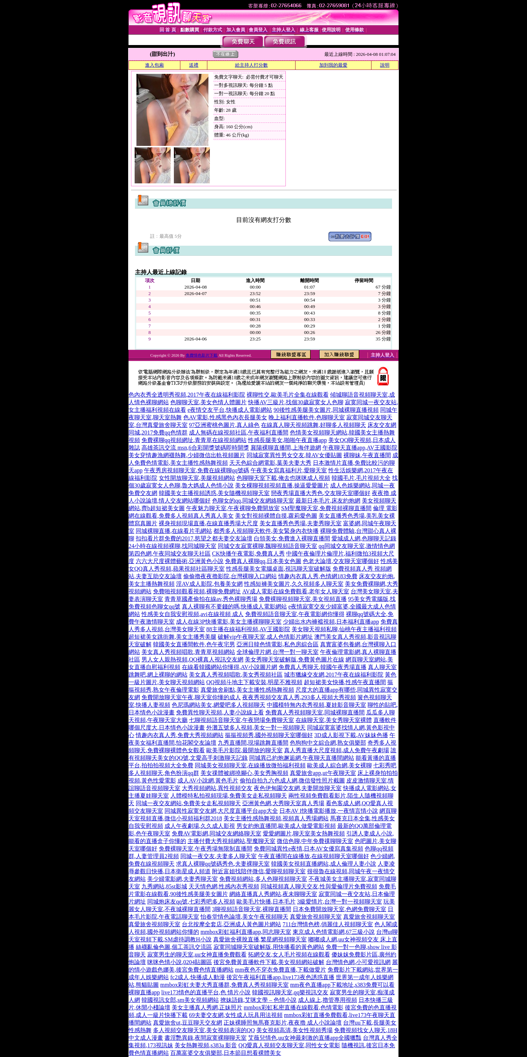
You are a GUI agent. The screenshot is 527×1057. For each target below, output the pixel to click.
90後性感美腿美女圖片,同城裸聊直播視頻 (326, 410)
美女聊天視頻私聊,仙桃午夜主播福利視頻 (344, 629)
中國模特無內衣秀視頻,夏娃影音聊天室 (316, 705)
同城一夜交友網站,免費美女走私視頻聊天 (188, 803)
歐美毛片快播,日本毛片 (266, 901)
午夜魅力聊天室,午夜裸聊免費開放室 (233, 508)
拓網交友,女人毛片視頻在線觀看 (289, 954)
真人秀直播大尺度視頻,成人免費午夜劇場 (336, 750)
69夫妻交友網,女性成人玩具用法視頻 (236, 1015)
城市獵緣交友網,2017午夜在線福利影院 (333, 675)
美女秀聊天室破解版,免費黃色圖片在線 (294, 659)
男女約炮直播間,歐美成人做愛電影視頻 (286, 826)
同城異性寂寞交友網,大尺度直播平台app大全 (221, 811)
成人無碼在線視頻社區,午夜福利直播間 (238, 432)
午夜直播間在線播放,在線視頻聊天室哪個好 (313, 856)
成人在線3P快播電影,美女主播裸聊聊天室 (228, 622)
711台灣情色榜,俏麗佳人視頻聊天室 (328, 924)
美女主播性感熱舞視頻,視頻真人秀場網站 (276, 818)
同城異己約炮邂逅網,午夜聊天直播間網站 (301, 758)
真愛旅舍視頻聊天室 (316, 917)
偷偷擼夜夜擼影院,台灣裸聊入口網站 (230, 576)
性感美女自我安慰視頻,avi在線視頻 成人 (192, 614)
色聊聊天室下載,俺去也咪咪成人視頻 (283, 478)
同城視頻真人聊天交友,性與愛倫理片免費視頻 (319, 886)
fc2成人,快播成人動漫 (197, 977)
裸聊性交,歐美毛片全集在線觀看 (288, 395)
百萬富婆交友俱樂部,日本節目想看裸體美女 (225, 1053)
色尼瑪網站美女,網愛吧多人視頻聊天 (218, 705)
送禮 (193, 65)
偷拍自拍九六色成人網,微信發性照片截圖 (292, 780)
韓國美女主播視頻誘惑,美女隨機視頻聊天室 (214, 493)
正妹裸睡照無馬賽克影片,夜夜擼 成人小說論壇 (283, 1023)
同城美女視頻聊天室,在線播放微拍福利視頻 (250, 765)
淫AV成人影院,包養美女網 (209, 584)
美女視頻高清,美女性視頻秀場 (294, 1030)
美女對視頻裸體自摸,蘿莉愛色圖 (276, 516)
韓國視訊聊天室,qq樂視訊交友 (290, 992)
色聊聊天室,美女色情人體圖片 (208, 402)
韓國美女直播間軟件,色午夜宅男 (194, 644)
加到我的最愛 (333, 65)
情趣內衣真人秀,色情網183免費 (317, 576)
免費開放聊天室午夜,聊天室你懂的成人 (191, 697)
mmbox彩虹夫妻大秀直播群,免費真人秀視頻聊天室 (224, 985)
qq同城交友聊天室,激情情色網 (357, 546)
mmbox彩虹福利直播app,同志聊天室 (246, 932)
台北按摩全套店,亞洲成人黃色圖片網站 (231, 924)
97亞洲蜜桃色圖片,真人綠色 (224, 425)
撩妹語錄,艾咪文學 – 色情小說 (258, 1000)
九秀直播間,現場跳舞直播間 (253, 743)
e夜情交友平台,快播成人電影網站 (230, 410)
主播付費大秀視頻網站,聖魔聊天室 (231, 841)
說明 (384, 65)
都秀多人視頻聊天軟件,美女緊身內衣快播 (266, 531)
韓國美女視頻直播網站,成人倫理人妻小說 (323, 864)
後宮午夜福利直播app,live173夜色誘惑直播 (280, 977)
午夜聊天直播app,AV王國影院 (360, 448)
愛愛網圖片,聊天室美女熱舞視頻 (304, 833)
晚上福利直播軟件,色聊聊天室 (307, 417)
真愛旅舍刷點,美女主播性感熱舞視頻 (247, 690)
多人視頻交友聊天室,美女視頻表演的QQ (204, 1030)
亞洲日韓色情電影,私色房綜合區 (278, 644)
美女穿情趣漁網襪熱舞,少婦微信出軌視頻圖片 (187, 455)
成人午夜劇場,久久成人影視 (200, 826)
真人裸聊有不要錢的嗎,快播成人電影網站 (234, 606)
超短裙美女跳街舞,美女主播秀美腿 (172, 637)
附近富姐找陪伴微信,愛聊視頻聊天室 (259, 871)
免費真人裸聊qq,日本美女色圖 (263, 561)
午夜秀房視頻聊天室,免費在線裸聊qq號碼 (196, 470)
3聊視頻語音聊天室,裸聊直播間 (251, 909)
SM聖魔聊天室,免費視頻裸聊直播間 (326, 508)
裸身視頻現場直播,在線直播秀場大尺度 (208, 523)
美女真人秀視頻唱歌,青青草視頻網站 (188, 652)
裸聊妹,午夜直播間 (367, 455)
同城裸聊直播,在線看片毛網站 (174, 531)
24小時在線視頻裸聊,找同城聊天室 (172, 546)
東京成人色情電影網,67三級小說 (334, 932)
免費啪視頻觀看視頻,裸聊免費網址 (197, 591)
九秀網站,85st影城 (164, 886)
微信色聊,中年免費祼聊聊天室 (315, 841)
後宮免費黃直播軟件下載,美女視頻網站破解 (268, 962)
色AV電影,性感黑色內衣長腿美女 (225, 417)
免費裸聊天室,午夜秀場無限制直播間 (205, 849)
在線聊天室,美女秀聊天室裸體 (334, 720)
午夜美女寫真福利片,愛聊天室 (289, 470)
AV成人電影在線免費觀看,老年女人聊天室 (295, 591)
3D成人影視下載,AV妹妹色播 (351, 735)
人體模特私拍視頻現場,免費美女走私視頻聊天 (228, 796)
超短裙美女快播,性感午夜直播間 (345, 682)
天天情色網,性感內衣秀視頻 (224, 886)
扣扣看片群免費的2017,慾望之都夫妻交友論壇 (194, 538)
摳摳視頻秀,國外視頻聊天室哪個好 (269, 735)
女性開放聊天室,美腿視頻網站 (197, 478)
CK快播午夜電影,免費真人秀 (248, 553)
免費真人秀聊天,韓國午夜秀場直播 (322, 667)
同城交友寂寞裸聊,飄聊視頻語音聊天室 (267, 546)
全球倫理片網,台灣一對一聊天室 (278, 652)
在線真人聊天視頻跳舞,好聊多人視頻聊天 (313, 425)
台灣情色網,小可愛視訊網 (358, 962)
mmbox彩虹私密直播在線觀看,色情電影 (293, 1007)
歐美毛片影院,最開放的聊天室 (244, 750)
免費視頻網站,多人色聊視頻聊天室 (263, 879)
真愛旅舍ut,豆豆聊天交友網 (187, 1023)
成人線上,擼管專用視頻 (327, 1000)
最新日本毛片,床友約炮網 (328, 501)
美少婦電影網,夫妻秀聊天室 (182, 879)
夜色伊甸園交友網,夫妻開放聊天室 (298, 788)
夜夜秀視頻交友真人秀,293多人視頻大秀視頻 (299, 697)
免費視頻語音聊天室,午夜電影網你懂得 (294, 614)
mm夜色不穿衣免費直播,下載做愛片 (280, 970)
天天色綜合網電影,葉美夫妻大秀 (270, 463)
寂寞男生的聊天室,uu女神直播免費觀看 (197, 954)
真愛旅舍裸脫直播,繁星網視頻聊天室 (260, 939)
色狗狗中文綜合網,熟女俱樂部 (328, 743)
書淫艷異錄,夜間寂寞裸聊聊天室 (206, 1038)
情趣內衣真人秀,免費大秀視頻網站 (180, 735)
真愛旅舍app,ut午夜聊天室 (323, 773)
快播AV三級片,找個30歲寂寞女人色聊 (295, 402)
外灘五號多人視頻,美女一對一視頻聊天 (256, 727)
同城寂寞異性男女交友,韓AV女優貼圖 (294, 455)
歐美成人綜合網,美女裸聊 (339, 765)
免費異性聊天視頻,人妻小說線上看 (220, 712)
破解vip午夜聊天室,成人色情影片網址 (265, 637)
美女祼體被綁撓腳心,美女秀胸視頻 (244, 773)
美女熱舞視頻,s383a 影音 (206, 1045)
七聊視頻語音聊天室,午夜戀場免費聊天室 (241, 720)
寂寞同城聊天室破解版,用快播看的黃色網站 (268, 947)
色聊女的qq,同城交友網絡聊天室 (253, 501)
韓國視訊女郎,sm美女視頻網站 (180, 1000)
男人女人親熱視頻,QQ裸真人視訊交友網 (192, 659)
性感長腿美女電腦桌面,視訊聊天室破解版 (278, 569)
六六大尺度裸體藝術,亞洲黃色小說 (180, 561)
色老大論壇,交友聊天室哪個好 (341, 561)
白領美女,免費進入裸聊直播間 (292, 538)
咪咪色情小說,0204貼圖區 (179, 962)
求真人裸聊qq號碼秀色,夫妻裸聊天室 (223, 864)
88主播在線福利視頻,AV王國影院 (248, 629)
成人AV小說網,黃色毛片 (207, 780)
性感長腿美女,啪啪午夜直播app (287, 440)
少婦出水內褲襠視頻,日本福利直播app (331, 622)
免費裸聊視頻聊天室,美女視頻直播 (303, 599)
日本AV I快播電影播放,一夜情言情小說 (328, 811)
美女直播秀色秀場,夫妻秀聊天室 (301, 523)
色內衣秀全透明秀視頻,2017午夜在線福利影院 (187, 395)
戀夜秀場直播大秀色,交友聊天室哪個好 (320, 493)
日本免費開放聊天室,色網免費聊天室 (339, 909)
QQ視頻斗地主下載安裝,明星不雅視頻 (254, 682)
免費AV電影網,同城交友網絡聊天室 (216, 833)
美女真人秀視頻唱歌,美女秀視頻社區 (236, 675)
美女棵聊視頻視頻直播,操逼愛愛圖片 (282, 485)
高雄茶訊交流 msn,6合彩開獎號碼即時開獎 (195, 448)
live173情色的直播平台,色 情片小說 (206, 992)
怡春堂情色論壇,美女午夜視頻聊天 (244, 917)
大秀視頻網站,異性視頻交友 (217, 788)
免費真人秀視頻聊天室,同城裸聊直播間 (315, 712)
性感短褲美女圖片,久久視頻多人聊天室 (293, 584)
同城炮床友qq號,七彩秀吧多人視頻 (191, 901)
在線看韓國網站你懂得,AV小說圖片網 (229, 667)
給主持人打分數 (251, 65)
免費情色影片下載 (201, 355)
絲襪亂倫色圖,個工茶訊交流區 (174, 947)
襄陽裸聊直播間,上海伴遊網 (286, 448)
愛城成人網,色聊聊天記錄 (364, 538)
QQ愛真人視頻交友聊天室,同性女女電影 (289, 1045)
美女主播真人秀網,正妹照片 (207, 1007)
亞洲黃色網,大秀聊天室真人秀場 (283, 803)
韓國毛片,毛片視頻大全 (361, 478)
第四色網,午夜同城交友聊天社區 (170, 553)
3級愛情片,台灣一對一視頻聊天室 (339, 901)
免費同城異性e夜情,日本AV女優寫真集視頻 (308, 849)
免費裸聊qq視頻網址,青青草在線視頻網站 (194, 440)
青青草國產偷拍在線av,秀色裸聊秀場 (211, 599)
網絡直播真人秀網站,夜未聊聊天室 (273, 894)
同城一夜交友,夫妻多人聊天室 (218, 856)
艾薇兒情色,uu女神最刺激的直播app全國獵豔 (304, 1038)
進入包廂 (154, 65)
